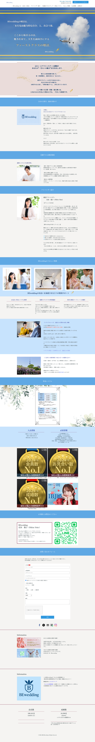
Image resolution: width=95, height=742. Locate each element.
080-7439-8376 (66, 1)
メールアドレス (28, 575)
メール (27, 585)
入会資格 (73, 6)
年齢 (26, 593)
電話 (32, 585)
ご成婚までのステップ (47, 6)
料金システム (58, 6)
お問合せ (80, 6)
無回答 (36, 589)
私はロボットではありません (32, 611)
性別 (26, 588)
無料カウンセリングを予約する (80, 2)
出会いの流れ (26, 6)
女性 (31, 589)
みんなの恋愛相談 (49, 685)
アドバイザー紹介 (35, 6)
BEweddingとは (17, 6)
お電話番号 (27, 570)
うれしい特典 (66, 6)
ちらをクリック (53, 682)
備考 (26, 598)
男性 (27, 589)
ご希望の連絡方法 (29, 583)
